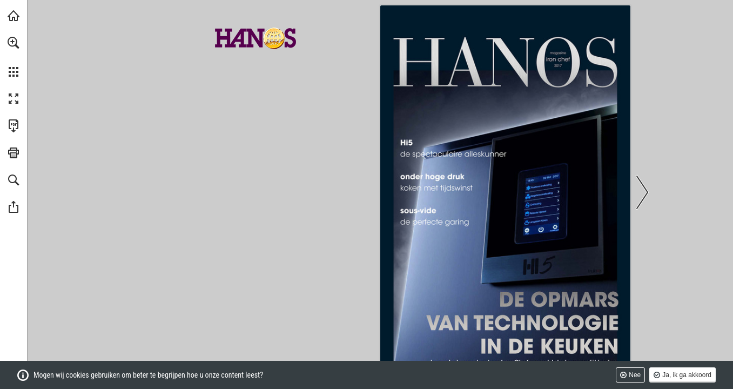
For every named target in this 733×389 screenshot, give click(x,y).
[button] (13, 42)
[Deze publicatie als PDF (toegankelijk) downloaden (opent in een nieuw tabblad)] (13, 125)
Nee (635, 375)
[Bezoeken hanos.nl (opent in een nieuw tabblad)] (13, 15)
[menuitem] (13, 56)
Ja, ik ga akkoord (686, 375)
